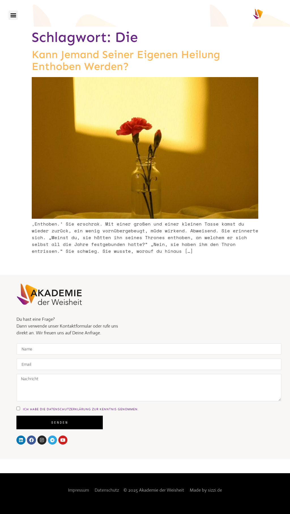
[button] (13, 15)
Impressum (78, 490)
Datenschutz (107, 490)
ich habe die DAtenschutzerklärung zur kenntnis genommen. (80, 409)
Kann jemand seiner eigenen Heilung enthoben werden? (126, 60)
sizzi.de (215, 490)
